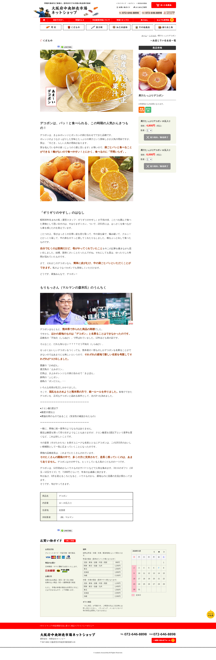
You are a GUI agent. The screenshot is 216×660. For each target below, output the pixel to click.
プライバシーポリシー (85, 626)
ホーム (144, 36)
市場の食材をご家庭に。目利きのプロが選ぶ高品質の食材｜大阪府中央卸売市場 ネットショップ (68, 9)
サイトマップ (46, 626)
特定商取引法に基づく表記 (64, 626)
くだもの (153, 36)
